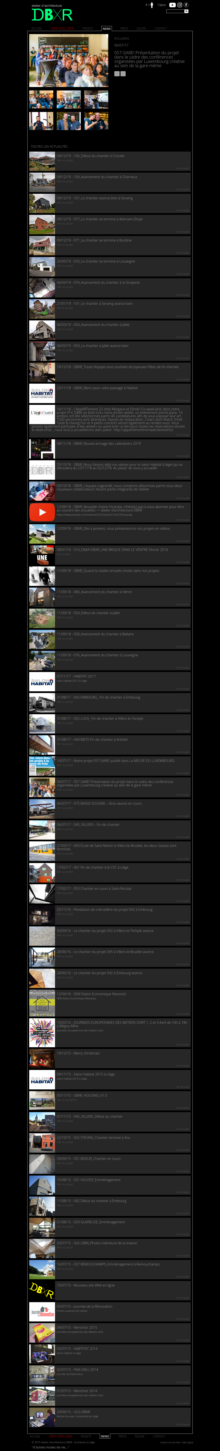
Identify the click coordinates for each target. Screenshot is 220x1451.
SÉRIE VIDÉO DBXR (62, 28)
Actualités (121, 38)
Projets (87, 28)
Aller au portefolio (67, 1099)
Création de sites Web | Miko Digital (176, 1442)
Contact (161, 28)
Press (124, 28)
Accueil (37, 28)
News (107, 28)
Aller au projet (65, 160)
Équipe (141, 28)
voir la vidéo (63, 554)
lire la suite (183, 168)
